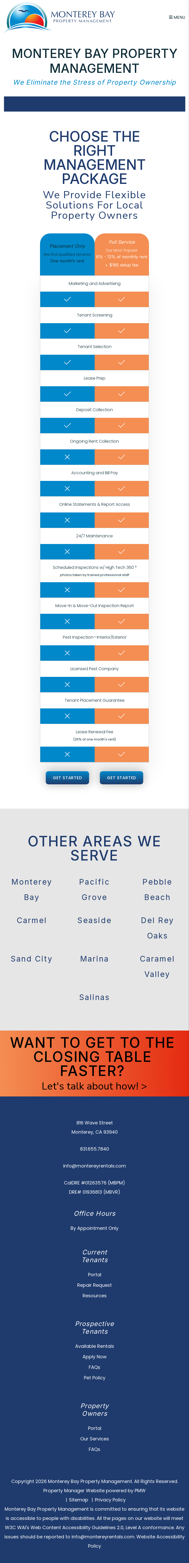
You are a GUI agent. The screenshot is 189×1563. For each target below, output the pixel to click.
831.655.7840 (94, 1149)
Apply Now (95, 1356)
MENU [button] (177, 17)
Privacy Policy (110, 1500)
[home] (59, 17)
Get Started (67, 778)
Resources (95, 1295)
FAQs (94, 1367)
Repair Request (94, 1285)
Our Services (94, 1439)
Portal (94, 1274)
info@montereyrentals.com (94, 1166)
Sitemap (78, 1500)
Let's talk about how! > (94, 1086)
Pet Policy (94, 1377)
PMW (140, 1490)
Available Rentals (94, 1346)
